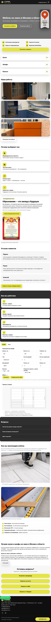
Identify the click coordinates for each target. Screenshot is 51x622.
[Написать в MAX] (5, 597)
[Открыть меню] (48, 2)
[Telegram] (5, 613)
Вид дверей (5, 363)
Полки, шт (26, 363)
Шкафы (4, 344)
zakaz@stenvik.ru (5, 610)
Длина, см (5, 351)
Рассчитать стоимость (10, 26)
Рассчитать (6, 377)
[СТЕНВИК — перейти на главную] (25, 600)
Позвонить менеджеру (25, 575)
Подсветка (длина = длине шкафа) (31, 369)
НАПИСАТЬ (42, 619)
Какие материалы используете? (10, 431)
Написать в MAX (25, 586)
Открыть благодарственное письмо (11, 213)
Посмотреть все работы (9, 139)
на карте (40, 603)
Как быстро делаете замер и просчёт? (12, 426)
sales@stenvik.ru (5, 608)
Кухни (9, 344)
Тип (3, 357)
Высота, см (27, 351)
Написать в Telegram (25, 591)
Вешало (4, 369)
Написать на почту (25, 581)
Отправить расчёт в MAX (17, 377)
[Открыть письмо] (11, 228)
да (4, 371)
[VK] (2, 613)
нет (7, 371)
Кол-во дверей (27, 357)
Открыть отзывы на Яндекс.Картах (12, 286)
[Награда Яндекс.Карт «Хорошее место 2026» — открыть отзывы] (45, 19)
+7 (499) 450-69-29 (42, 2)
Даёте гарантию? (6, 436)
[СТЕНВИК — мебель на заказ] (6, 2)
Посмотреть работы (25, 26)
